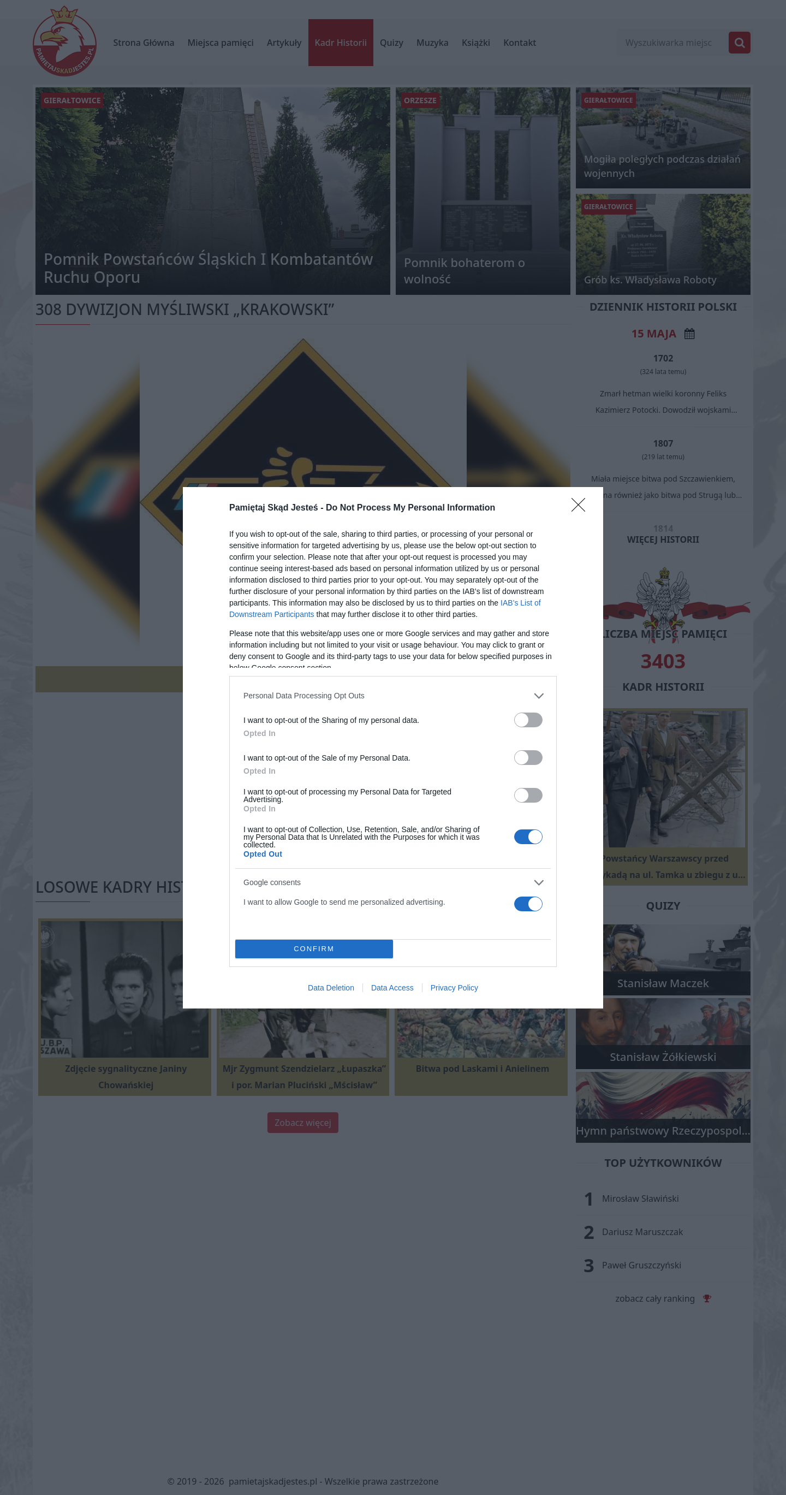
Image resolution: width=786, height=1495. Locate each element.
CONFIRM (314, 948)
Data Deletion (331, 987)
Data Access (392, 987)
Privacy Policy (454, 987)
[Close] (581, 508)
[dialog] (393, 747)
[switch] (528, 720)
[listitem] (393, 696)
